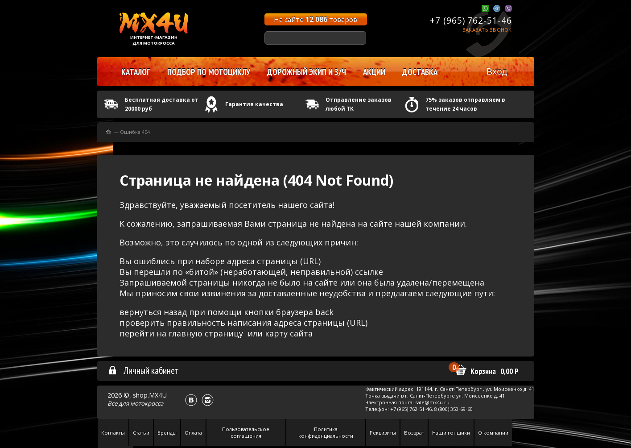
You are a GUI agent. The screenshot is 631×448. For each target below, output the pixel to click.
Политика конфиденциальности (325, 432)
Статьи (141, 432)
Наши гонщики (451, 432)
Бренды (167, 432)
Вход (496, 71)
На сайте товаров (315, 19)
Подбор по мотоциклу (208, 71)
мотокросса (146, 403)
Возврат (414, 432)
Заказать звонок (487, 29)
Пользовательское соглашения (245, 432)
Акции (374, 71)
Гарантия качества (254, 104)
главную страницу (206, 333)
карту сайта (289, 333)
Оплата (193, 432)
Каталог (135, 71)
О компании (493, 432)
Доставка (419, 71)
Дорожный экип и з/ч (306, 71)
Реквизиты (383, 432)
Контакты (113, 432)
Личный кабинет (143, 370)
